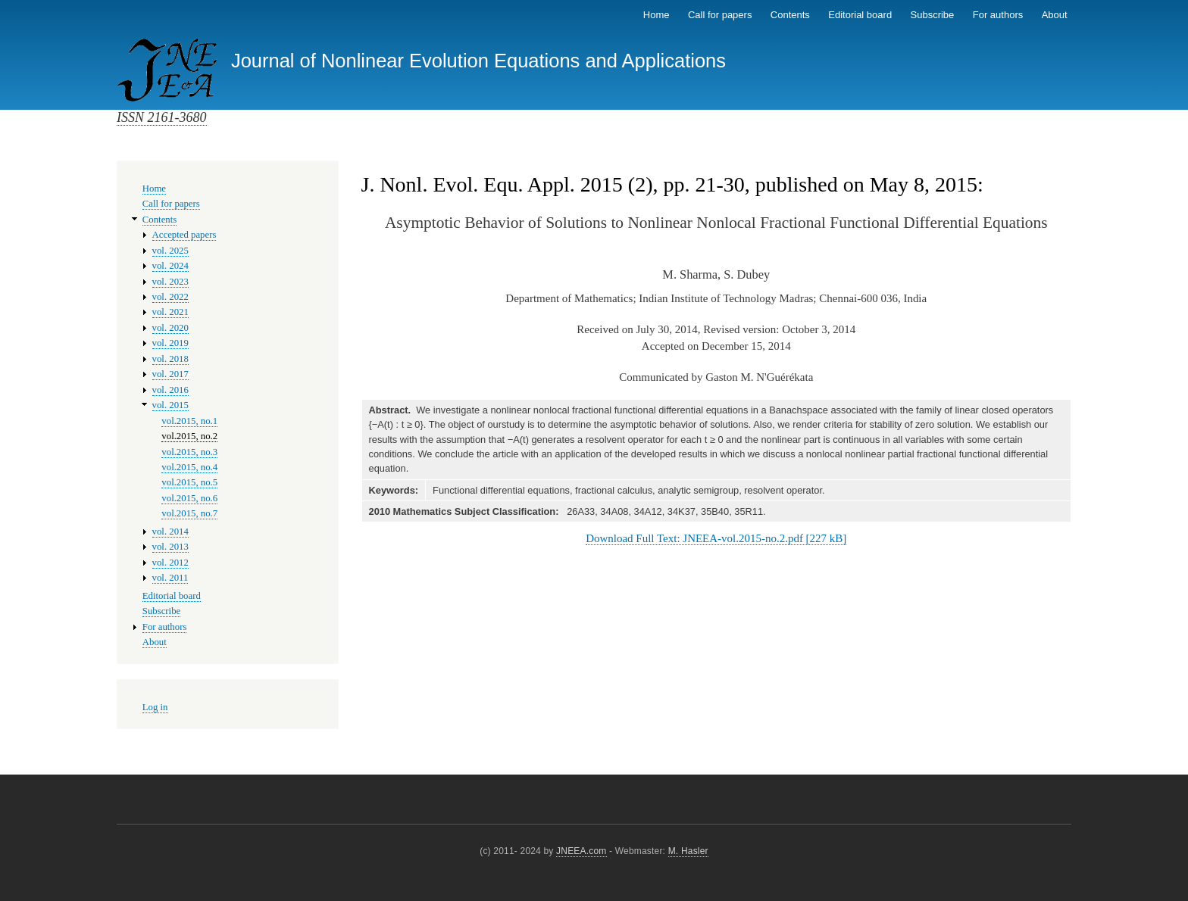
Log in (155, 707)
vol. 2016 (170, 390)
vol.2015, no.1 (189, 421)
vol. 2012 (170, 562)
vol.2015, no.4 (189, 467)
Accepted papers (184, 234)
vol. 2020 (170, 328)
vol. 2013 (170, 546)
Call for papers (720, 14)
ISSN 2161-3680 (162, 117)
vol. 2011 (170, 577)
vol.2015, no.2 (189, 436)
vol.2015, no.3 (189, 452)
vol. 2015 (170, 405)
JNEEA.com (581, 851)
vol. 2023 (170, 281)
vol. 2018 (170, 359)
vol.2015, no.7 (189, 513)
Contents (790, 14)
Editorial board (860, 14)
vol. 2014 (170, 531)
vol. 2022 (170, 297)
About (1055, 14)
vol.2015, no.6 (189, 498)
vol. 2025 (170, 250)
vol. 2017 (170, 374)
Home (656, 14)
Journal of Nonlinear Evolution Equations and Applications (478, 60)
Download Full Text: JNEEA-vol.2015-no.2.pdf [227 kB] (716, 538)
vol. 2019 (170, 343)
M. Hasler (688, 851)
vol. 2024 (170, 265)
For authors (998, 14)
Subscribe (933, 14)
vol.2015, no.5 (189, 482)
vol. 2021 (170, 312)
